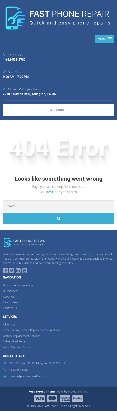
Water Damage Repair (17, 347)
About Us (8, 296)
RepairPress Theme (42, 391)
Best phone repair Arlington (20, 285)
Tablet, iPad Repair (14, 341)
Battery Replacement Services (21, 336)
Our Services (10, 291)
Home (49, 192)
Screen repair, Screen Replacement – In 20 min (32, 330)
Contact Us (10, 308)
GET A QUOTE (58, 110)
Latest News (11, 302)
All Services (10, 324)
